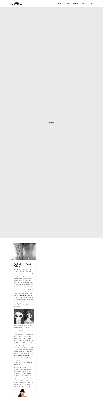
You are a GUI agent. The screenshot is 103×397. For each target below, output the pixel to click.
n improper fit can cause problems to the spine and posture (23, 355)
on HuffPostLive (22, 295)
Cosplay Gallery (66, 3)
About (83, 3)
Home (59, 3)
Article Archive (75, 3)
